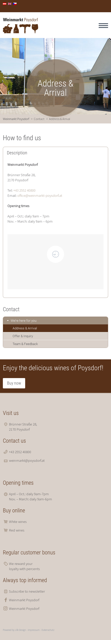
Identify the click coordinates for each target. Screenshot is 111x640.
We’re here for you (23, 320)
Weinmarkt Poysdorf (24, 600)
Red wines (16, 530)
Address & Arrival (25, 328)
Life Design (20, 630)
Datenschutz (48, 630)
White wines (18, 521)
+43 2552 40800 (24, 190)
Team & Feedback (25, 344)
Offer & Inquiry (23, 336)
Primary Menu (103, 25)
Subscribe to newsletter (27, 591)
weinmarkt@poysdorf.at (27, 460)
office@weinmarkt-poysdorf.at (39, 195)
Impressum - (35, 630)
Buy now (14, 383)
